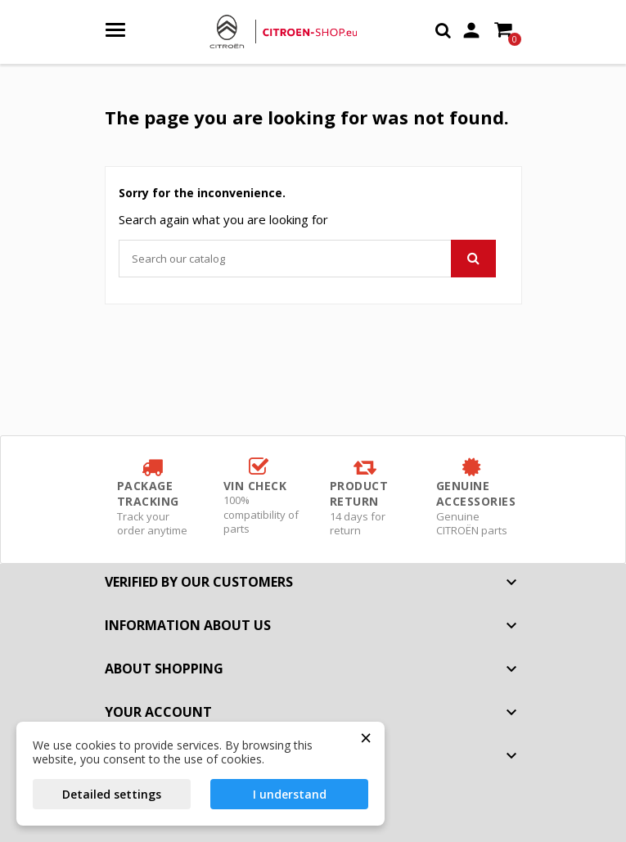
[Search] (307, 258)
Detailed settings (111, 794)
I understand (290, 794)
